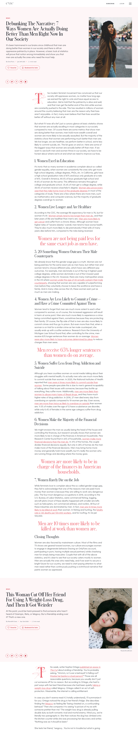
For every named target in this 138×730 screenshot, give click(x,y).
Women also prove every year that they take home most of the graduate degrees (68, 189)
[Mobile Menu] (130, 3)
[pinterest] (16, 82)
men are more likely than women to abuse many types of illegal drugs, (66, 393)
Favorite (11, 68)
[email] (21, 82)
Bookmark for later (30, 68)
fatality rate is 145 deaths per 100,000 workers (68, 511)
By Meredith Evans (11, 621)
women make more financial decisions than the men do (67, 440)
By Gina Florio (10, 61)
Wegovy (49, 703)
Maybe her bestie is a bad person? (66, 675)
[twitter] (12, 82)
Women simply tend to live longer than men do (71, 215)
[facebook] (7, 82)
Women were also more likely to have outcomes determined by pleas (66, 338)
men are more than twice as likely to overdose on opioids (62, 403)
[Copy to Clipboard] (25, 82)
